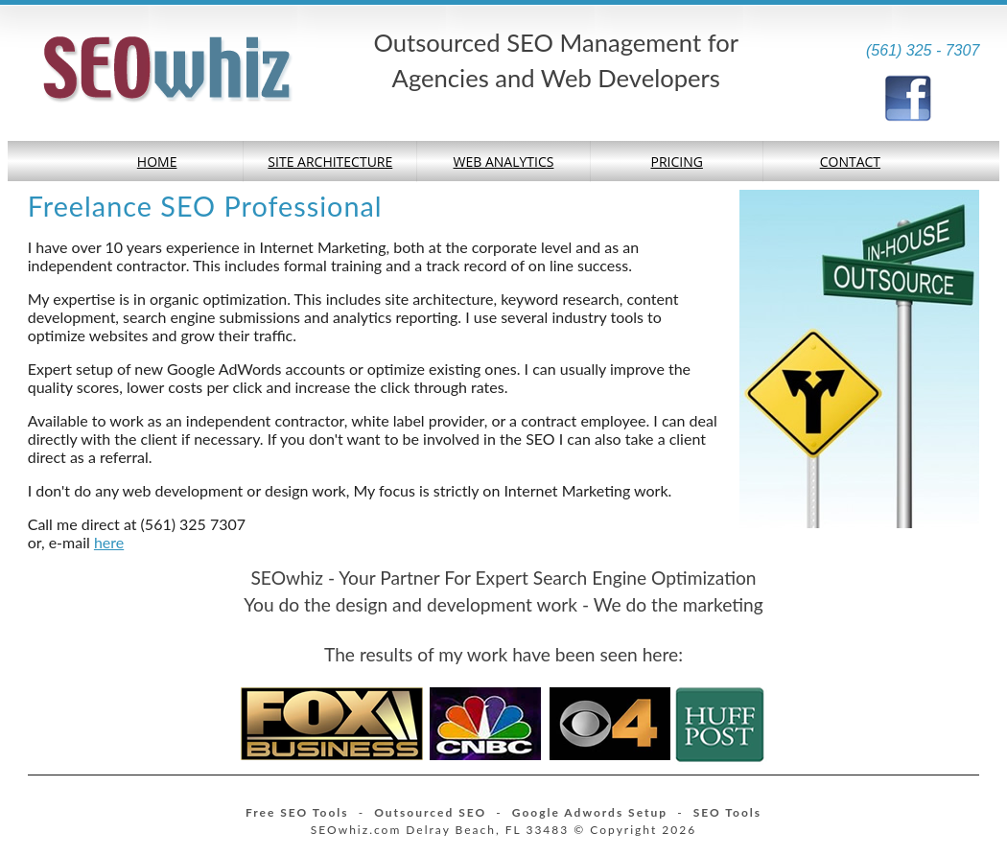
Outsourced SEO (430, 812)
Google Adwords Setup (589, 812)
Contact (850, 161)
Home (157, 161)
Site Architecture (330, 161)
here (109, 542)
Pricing (676, 161)
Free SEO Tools (297, 812)
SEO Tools (727, 812)
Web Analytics (504, 161)
